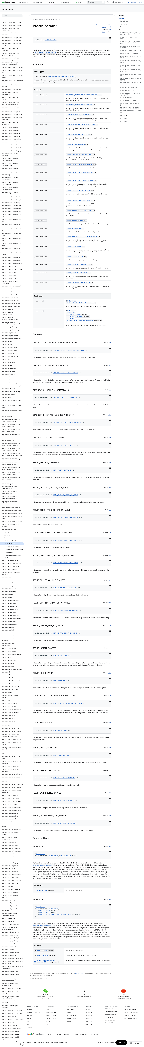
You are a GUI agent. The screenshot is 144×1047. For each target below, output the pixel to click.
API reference (7, 9)
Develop (48, 19)
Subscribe (121, 1043)
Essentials (22, 2)
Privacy (48, 1021)
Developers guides (110, 1014)
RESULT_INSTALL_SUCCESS (75, 220)
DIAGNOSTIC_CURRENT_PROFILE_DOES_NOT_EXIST (82, 95)
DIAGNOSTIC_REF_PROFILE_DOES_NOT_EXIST (80, 125)
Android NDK (109, 1023)
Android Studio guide (111, 1011)
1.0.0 (109, 29)
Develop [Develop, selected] (51, 2)
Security (29, 1015)
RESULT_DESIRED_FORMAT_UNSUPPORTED (79, 200)
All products (94, 1034)
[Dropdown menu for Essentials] (28, 2)
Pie (86, 1027)
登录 (140, 2)
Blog (79, 2)
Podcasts (29, 1027)
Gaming (48, 1009)
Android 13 (89, 1015)
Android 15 (89, 1009)
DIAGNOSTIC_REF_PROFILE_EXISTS (77, 135)
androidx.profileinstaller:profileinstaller (100, 25)
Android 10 (89, 1024)
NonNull (79, 303)
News (28, 1021)
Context (85, 303)
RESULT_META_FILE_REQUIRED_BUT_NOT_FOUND (81, 237)
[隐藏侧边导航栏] (22, 1044)
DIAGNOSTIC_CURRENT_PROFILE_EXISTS (79, 105)
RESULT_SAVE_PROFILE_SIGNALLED (77, 265)
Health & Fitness (51, 1015)
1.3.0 (110, 390)
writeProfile (70, 303)
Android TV (69, 1021)
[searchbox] (12, 15)
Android (29, 1009)
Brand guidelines (44, 1042)
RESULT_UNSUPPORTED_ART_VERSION (78, 283)
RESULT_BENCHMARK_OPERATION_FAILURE (79, 164)
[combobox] (96, 2)
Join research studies (131, 1018)
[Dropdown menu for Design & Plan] (44, 2)
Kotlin (103, 32)
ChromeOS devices (71, 1015)
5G (47, 1024)
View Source (105, 27)
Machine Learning (51, 1012)
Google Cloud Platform (80, 1034)
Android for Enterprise (33, 1012)
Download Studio (110, 1020)
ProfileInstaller (50, 40)
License (35, 1042)
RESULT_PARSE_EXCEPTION (74, 256)
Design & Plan (37, 2)
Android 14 (89, 1012)
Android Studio (131, 2)
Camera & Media (51, 1018)
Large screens (70, 1009)
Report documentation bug (132, 1012)
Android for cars (70, 1018)
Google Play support (130, 1015)
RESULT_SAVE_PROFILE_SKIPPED (76, 273)
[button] (12, 22)
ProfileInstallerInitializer (45, 52)
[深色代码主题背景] (110, 38)
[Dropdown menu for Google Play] (71, 2)
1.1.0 (110, 695)
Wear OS (68, 1012)
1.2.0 (110, 580)
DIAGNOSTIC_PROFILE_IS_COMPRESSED (78, 115)
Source (29, 1018)
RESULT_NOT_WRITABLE (73, 247)
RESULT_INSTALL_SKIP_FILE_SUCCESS (78, 210)
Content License (79, 973)
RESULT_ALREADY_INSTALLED (75, 144)
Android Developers (38, 19)
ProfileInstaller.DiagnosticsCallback (61, 77)
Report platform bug (130, 1009)
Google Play (65, 2)
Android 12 (89, 1018)
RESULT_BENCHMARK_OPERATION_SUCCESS (79, 172)
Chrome (58, 1034)
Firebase (66, 1034)
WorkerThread (71, 301)
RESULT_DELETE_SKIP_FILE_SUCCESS (78, 191)
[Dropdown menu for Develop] (56, 2)
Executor (79, 316)
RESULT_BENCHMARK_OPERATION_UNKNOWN (79, 181)
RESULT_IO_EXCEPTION (73, 228)
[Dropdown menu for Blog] (83, 2)
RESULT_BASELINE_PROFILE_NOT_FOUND (79, 154)
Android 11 (89, 1021)
